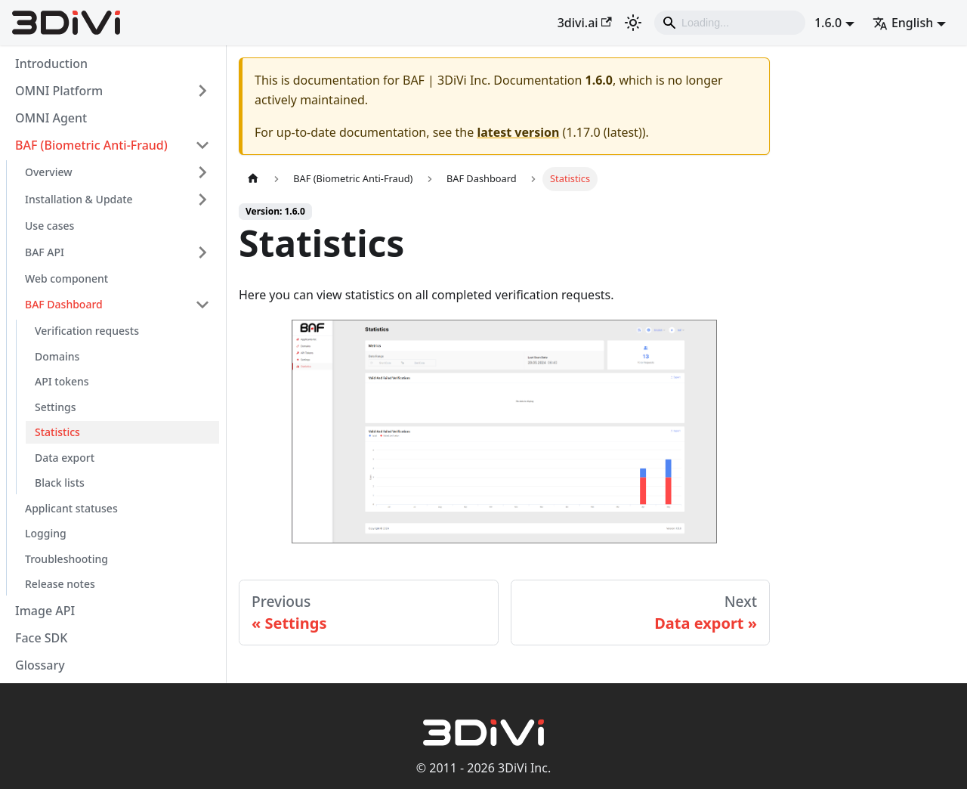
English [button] (903, 22)
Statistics (57, 432)
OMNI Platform (59, 90)
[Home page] (253, 178)
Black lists (60, 482)
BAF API (44, 252)
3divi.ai (585, 22)
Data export (64, 457)
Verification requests (87, 330)
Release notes (60, 584)
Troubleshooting (66, 559)
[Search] (729, 23)
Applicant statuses (71, 508)
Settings (55, 407)
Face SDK (41, 638)
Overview (49, 172)
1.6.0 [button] (828, 22)
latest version (518, 132)
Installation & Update (79, 199)
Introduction (51, 63)
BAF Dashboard (64, 304)
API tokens (62, 381)
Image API (45, 610)
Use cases (49, 225)
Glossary (40, 665)
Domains (57, 356)
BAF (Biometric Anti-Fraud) (91, 145)
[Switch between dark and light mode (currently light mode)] (633, 23)
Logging (45, 533)
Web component (66, 278)
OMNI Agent (51, 118)
